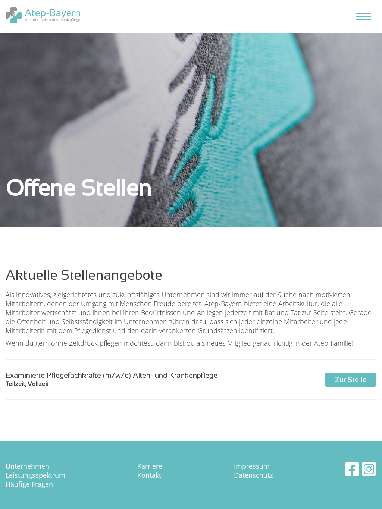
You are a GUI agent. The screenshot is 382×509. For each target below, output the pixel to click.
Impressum (252, 466)
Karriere (149, 466)
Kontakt (149, 475)
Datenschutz (253, 475)
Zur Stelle (351, 380)
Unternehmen (27, 466)
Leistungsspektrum (35, 475)
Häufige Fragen (29, 484)
